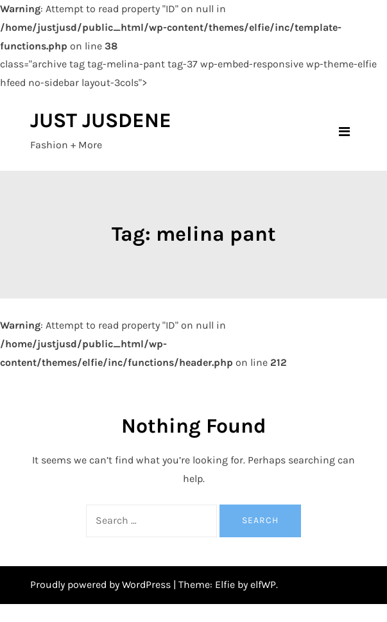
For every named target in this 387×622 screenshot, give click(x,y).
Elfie (225, 584)
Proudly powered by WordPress (101, 584)
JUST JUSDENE (100, 120)
